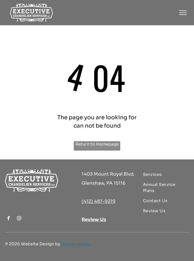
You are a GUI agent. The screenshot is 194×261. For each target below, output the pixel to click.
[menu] (182, 12)
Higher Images (76, 244)
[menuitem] (164, 175)
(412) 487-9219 (98, 201)
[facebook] (8, 219)
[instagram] (19, 219)
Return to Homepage (97, 144)
